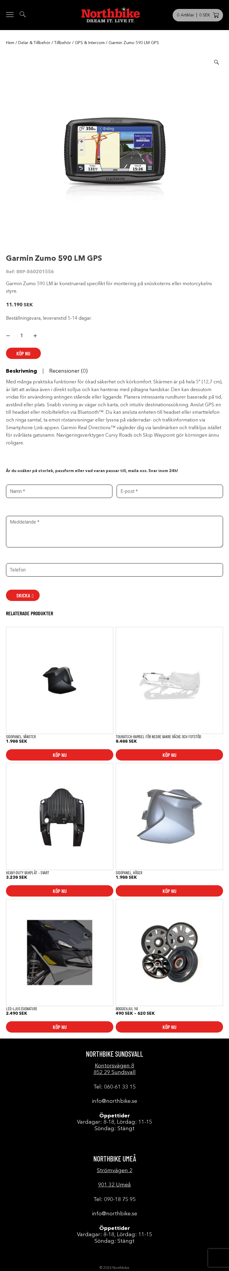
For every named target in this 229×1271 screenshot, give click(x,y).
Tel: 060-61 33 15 (114, 1087)
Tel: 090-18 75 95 (114, 1199)
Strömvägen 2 (114, 1170)
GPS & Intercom (90, 43)
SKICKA (23, 595)
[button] (216, 62)
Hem (10, 43)
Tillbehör (62, 43)
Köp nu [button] (60, 755)
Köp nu (23, 353)
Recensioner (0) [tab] (68, 371)
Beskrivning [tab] (21, 371)
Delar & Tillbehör (34, 43)
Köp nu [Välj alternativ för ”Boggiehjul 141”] (170, 1027)
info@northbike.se (114, 1101)
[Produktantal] (21, 335)
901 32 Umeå (114, 1185)
